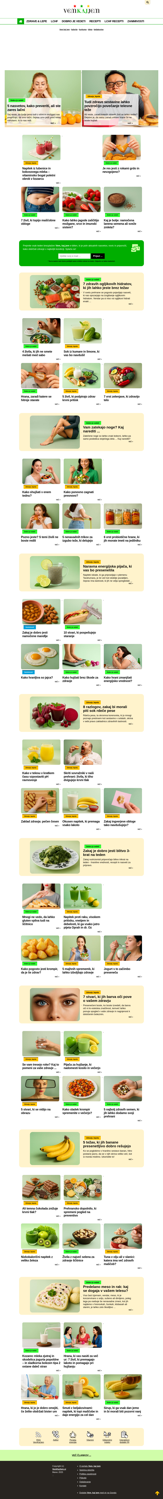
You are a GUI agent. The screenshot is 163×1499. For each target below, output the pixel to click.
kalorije (74, 30)
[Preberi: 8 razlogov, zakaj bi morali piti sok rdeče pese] (81, 712)
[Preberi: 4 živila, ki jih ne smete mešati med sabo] (41, 318)
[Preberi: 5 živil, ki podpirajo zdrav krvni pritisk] (82, 363)
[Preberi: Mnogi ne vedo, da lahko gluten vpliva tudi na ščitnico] (41, 884)
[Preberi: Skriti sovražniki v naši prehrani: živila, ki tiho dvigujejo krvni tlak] (83, 740)
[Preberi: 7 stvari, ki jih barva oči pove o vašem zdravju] (81, 1004)
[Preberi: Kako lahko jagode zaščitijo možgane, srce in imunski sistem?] (82, 187)
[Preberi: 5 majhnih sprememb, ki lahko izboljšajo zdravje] (82, 936)
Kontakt (82, 1486)
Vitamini (90, 1439)
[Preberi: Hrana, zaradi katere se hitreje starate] (40, 363)
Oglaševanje (85, 1482)
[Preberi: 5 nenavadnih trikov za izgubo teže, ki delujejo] (82, 504)
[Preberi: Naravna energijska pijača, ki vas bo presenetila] (81, 572)
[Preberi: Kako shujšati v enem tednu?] (41, 459)
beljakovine (99, 30)
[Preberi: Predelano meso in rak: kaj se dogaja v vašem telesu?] (81, 1296)
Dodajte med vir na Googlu (97, 1493)
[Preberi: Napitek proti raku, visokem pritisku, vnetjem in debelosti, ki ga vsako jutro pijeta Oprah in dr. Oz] (83, 884)
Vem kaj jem (64, 30)
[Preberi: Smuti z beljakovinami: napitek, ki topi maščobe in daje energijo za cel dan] (82, 1374)
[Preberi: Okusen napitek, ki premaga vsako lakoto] (82, 788)
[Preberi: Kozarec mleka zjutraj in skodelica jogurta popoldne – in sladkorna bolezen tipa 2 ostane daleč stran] (41, 1323)
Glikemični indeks (107, 1440)
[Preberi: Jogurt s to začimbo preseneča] (123, 936)
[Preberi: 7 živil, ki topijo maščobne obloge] (40, 187)
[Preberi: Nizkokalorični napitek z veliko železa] (40, 1224)
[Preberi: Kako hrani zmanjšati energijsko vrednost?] (123, 644)
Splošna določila (86, 1470)
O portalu (89, 1466)
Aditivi (56, 1439)
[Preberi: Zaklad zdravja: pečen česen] (40, 788)
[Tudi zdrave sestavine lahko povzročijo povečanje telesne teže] (120, 72)
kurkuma (82, 30)
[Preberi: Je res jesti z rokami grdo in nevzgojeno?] (121, 135)
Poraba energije (73, 1440)
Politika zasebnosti (87, 1474)
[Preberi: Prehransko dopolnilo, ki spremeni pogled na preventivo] (83, 1175)
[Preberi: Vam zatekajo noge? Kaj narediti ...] (81, 432)
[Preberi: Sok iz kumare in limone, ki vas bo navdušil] (83, 318)
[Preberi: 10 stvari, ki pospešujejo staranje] (83, 599)
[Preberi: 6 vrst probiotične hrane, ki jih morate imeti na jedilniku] (123, 504)
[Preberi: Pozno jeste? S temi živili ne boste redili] (40, 504)
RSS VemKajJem (38, 1440)
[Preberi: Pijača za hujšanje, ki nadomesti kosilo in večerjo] (83, 1031)
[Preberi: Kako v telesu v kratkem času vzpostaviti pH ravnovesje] (41, 740)
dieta (90, 30)
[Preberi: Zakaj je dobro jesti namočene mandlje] (41, 599)
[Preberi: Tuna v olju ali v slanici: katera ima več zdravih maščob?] (123, 1224)
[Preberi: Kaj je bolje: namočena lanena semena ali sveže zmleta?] (123, 187)
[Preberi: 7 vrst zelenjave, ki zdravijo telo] (123, 363)
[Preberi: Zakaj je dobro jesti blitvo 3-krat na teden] (81, 857)
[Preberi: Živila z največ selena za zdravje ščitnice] (82, 1224)
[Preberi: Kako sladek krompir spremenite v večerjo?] (82, 1076)
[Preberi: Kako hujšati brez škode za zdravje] (82, 644)
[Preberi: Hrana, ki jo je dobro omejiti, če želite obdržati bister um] (40, 1374)
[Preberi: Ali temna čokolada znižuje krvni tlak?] (41, 1175)
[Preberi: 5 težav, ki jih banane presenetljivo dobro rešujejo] (81, 1148)
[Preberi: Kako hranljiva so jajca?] (40, 644)
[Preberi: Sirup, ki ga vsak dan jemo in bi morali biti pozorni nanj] (123, 1374)
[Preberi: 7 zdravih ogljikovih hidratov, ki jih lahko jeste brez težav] (81, 291)
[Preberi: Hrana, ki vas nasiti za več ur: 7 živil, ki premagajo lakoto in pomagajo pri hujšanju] (83, 1323)
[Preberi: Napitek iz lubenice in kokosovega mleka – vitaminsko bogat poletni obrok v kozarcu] (41, 135)
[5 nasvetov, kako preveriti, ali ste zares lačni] (43, 72)
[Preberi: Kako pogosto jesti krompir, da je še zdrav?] (40, 936)
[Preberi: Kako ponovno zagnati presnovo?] (83, 459)
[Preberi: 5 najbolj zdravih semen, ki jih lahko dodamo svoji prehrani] (123, 1076)
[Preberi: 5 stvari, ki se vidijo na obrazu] (40, 1076)
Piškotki (82, 1478)
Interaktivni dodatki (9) (124, 1440)
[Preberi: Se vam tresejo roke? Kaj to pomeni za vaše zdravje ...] (41, 1031)
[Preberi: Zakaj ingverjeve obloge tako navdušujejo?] (123, 788)
